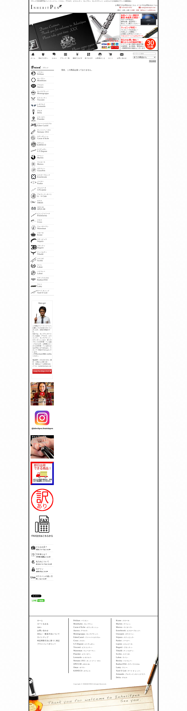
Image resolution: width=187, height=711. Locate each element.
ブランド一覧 (65, 58)
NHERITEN (45, 7)
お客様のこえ (100, 58)
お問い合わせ (122, 58)
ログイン (39, 569)
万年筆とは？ (41, 554)
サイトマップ (42, 637)
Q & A (54, 58)
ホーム (33, 58)
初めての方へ (43, 58)
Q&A (39, 627)
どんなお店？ (41, 547)
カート (110, 58)
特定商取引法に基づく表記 (48, 641)
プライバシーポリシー (46, 644)
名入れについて (42, 562)
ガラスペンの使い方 (44, 576)
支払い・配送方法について (48, 634)
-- (81, 621)
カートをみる (42, 624)
